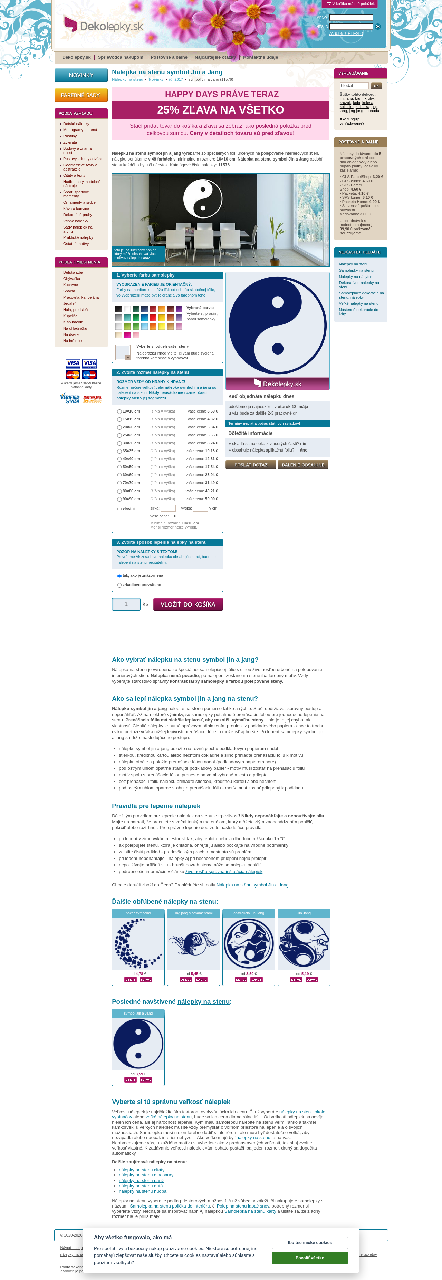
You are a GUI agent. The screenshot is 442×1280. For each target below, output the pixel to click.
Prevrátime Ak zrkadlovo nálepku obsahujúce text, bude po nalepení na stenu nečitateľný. (165, 557)
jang (349, 98)
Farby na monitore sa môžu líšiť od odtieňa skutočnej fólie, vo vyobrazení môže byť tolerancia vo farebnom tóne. (165, 289)
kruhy (369, 98)
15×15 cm (131, 419)
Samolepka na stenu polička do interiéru (170, 1206)
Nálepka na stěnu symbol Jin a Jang (253, 885)
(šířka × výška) (162, 411)
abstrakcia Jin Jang (248, 913)
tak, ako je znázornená (143, 575)
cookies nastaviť (201, 1259)
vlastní (129, 508)
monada (372, 111)
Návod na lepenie (75, 1247)
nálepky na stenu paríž (141, 1180)
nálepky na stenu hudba (142, 1191)
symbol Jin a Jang (138, 1013)
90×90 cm (131, 499)
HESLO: (323, 27)
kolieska (362, 107)
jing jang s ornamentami (193, 913)
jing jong (356, 111)
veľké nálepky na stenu (169, 1116)
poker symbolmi (138, 913)
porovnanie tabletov (360, 1254)
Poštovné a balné (169, 57)
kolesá (367, 102)
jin (342, 98)
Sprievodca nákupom (120, 57)
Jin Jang (304, 913)
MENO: (322, 18)
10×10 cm (131, 411)
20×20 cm (131, 427)
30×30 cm (131, 443)
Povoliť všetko (310, 1261)
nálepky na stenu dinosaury (146, 1174)
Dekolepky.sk (77, 57)
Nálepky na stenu (127, 79)
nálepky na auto (73, 1254)
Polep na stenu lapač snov (243, 1206)
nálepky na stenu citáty (141, 1169)
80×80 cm (131, 491)
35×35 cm (131, 451)
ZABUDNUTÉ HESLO (346, 34)
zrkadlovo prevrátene (142, 585)
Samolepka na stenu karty (250, 1211)
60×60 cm (131, 475)
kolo (356, 102)
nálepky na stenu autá (141, 1186)
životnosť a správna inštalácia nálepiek (223, 871)
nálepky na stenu (190, 901)
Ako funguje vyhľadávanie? (352, 121)
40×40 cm (131, 459)
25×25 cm (131, 435)
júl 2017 (176, 79)
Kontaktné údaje (260, 57)
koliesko (347, 107)
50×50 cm (131, 467)
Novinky (156, 79)
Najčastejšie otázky (215, 57)
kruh (359, 98)
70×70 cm (131, 483)
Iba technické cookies (310, 1246)
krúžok (345, 102)
